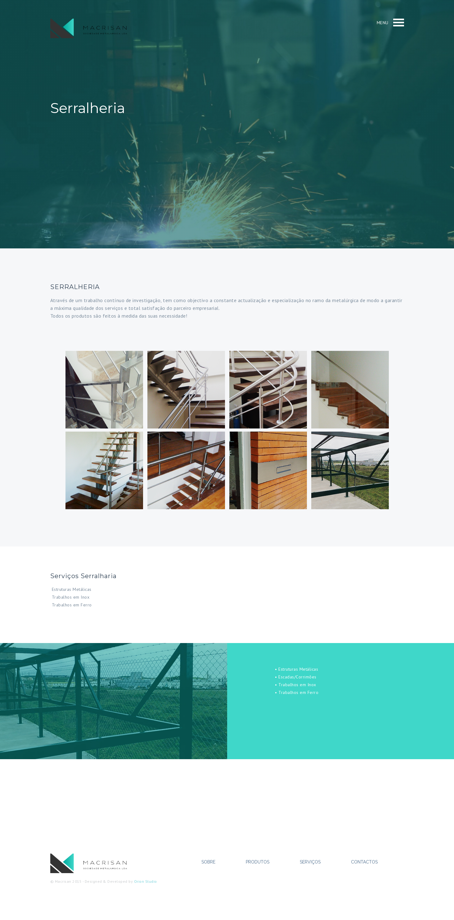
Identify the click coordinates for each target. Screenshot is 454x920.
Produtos (257, 861)
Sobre (208, 861)
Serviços (310, 861)
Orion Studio (145, 881)
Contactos (364, 861)
